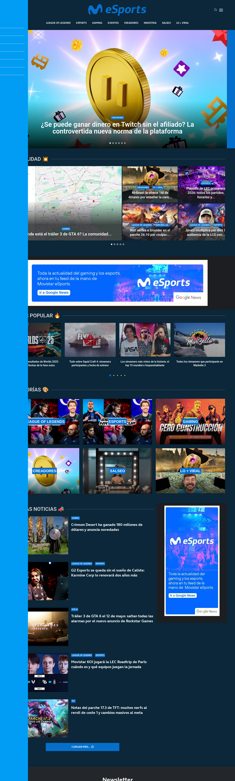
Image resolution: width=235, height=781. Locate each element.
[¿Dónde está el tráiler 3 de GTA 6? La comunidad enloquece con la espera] (66, 203)
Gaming (97, 22)
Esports (81, 22)
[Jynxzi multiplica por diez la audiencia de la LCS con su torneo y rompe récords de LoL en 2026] (206, 222)
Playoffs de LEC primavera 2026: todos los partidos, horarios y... (206, 193)
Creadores (131, 22)
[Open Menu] (221, 10)
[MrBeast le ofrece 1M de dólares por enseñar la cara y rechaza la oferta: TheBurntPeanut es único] (150, 184)
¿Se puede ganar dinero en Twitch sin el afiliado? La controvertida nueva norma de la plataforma (117, 128)
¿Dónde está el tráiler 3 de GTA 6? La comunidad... (66, 234)
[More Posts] (82, 747)
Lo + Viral (182, 22)
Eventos (113, 22)
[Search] (215, 10)
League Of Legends (58, 22)
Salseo (166, 22)
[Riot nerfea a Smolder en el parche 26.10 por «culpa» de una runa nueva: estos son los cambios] (150, 222)
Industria (150, 22)
